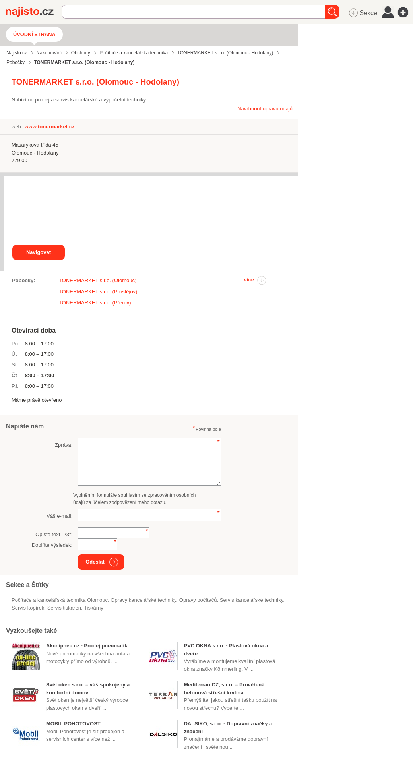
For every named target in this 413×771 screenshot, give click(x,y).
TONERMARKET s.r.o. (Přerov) (95, 303)
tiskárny (93, 608)
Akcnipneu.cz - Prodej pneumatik (86, 646)
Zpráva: (63, 445)
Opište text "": (53, 534)
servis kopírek (28, 608)
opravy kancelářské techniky (143, 600)
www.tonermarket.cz (49, 127)
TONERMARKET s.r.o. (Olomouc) (97, 280)
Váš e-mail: (59, 516)
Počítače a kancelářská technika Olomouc (60, 600)
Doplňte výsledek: (52, 545)
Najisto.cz (34, 12)
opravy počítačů (198, 600)
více (249, 280)
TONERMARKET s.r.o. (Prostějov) (98, 291)
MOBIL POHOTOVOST (73, 723)
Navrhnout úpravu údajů (265, 109)
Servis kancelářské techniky (251, 600)
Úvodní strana (34, 34)
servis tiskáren (64, 608)
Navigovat (38, 252)
